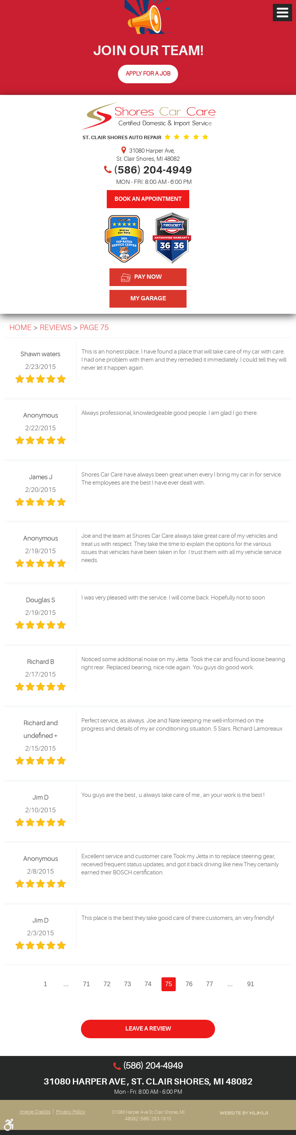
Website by (243, 1113)
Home (20, 327)
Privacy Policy (70, 1112)
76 (189, 983)
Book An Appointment (148, 199)
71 (85, 983)
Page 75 (94, 327)
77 (210, 983)
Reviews (56, 327)
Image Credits (35, 1112)
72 (106, 983)
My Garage (148, 298)
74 (148, 983)
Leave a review (148, 1029)
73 (127, 983)
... (65, 983)
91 (251, 983)
